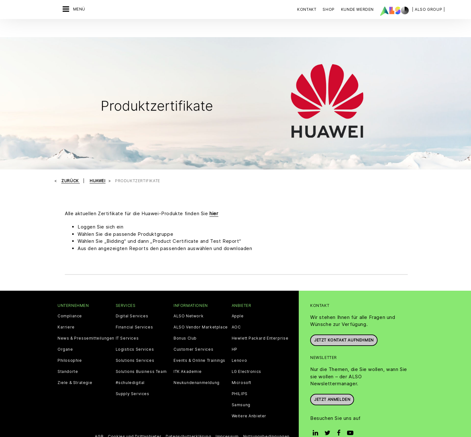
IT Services (127, 325)
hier (213, 200)
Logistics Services (135, 336)
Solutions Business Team (141, 358)
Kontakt (306, 9)
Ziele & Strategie (75, 369)
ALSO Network (188, 303)
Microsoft (241, 369)
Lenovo (239, 347)
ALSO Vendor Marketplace (201, 314)
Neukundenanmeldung (197, 369)
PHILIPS (240, 380)
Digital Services (132, 303)
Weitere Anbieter (249, 403)
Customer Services (193, 336)
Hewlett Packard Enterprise (260, 325)
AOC (236, 314)
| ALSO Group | (428, 9)
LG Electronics (246, 358)
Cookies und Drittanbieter (134, 423)
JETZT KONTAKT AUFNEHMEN (344, 326)
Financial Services (134, 314)
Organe (65, 336)
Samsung (241, 391)
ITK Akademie (187, 358)
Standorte (68, 358)
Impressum (226, 423)
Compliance (70, 303)
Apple (238, 303)
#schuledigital (130, 369)
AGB (99, 423)
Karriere (66, 314)
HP (234, 336)
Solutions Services (135, 347)
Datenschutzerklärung (188, 423)
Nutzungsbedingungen (266, 423)
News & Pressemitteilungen (86, 325)
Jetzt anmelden (332, 385)
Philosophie (70, 347)
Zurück (70, 167)
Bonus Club (185, 325)
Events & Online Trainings (199, 347)
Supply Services (132, 380)
